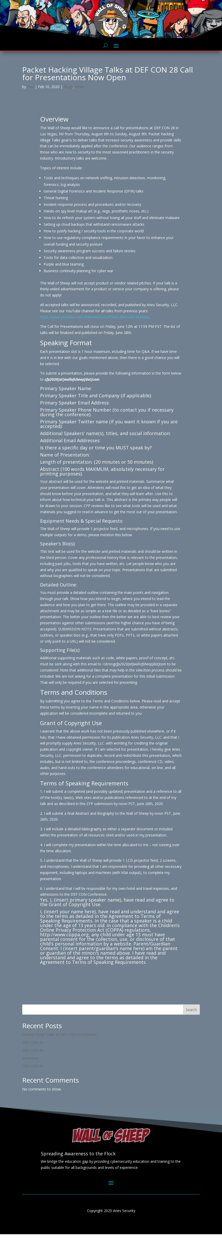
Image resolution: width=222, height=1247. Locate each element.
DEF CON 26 (32, 1078)
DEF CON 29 (32, 1063)
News (79, 99)
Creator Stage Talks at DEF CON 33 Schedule (59, 1047)
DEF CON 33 (32, 1055)
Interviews (30, 1071)
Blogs (68, 99)
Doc (30, 99)
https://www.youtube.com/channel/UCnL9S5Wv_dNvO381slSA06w (94, 329)
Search (191, 1022)
